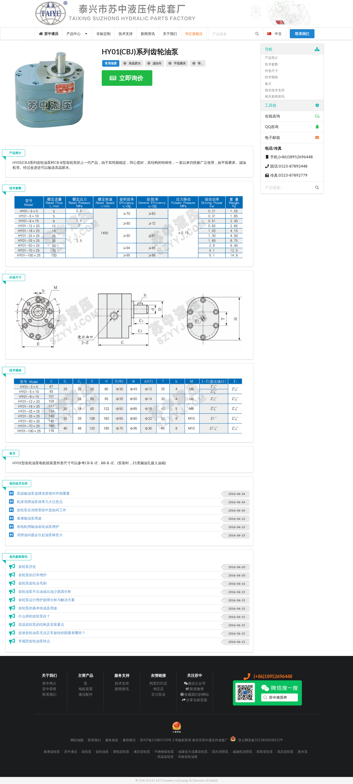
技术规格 (15, 370)
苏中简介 (49, 683)
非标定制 (103, 33)
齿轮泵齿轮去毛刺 (32, 583)
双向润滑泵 (220, 751)
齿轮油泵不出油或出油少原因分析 (44, 591)
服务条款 (111, 740)
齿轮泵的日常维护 (32, 575)
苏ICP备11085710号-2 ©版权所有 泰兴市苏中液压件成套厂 (184, 740)
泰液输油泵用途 (29, 518)
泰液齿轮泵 (52, 751)
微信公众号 (195, 683)
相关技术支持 (18, 483)
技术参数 (15, 188)
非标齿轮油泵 (188, 756)
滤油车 (154, 63)
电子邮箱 (292, 137)
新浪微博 (195, 689)
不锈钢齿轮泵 (164, 751)
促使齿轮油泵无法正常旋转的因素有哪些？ (51, 633)
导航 (292, 49)
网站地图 (77, 740)
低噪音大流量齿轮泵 (193, 751)
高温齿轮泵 (165, 756)
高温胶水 (132, 63)
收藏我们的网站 (194, 694)
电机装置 (86, 689)
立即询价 (127, 78)
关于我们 (170, 33)
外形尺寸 (15, 277)
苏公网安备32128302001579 (260, 740)
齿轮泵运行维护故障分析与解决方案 (46, 600)
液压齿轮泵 (142, 751)
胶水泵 (303, 751)
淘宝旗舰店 (194, 33)
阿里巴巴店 (158, 683)
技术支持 (126, 33)
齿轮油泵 (102, 751)
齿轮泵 (86, 751)
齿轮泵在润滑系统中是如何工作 (41, 510)
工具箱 (292, 105)
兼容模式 (129, 740)
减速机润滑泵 (242, 751)
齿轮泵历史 (27, 566)
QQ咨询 (292, 126)
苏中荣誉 (49, 689)
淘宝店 (158, 689)
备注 (12, 453)
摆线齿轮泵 (121, 751)
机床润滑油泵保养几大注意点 (40, 501)
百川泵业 (158, 694)
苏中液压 (49, 33)
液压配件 (86, 694)
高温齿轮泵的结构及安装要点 (41, 624)
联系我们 (49, 694)
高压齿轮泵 (285, 751)
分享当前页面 (194, 700)
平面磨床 (177, 63)
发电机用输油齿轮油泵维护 (38, 526)
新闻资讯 (148, 33)
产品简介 (15, 153)
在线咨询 (292, 116)
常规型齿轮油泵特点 (34, 641)
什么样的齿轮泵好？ (34, 616)
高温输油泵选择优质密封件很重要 (43, 493)
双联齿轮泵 (265, 751)
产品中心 (77, 33)
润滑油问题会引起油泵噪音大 (40, 535)
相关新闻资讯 (18, 557)
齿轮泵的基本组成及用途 (37, 608)
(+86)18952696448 (267, 676)
